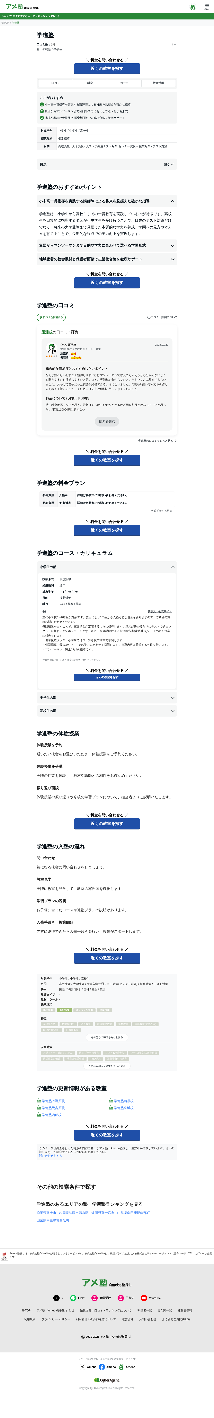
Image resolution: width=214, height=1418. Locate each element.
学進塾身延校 (124, 1108)
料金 (90, 83)
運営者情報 (185, 1310)
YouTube (151, 1298)
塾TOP (5, 22)
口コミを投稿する (51, 317)
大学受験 (101, 1298)
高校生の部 (107, 711)
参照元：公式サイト (160, 611)
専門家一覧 (165, 1310)
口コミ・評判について (162, 317)
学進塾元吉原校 (53, 1108)
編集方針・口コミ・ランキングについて (106, 1310)
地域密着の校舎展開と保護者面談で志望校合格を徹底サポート (107, 259)
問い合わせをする (50, 1155)
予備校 (57, 49)
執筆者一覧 (144, 1310)
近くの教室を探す (107, 68)
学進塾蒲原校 (124, 1101)
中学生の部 (107, 697)
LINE (77, 1298)
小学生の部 (107, 567)
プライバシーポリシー (56, 1319)
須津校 (47, 332)
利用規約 (30, 1319)
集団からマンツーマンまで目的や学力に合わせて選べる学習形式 (107, 245)
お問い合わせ (147, 1319)
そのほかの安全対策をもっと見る (107, 1066)
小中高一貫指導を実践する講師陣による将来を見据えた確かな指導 (107, 201)
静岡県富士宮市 (102, 1213)
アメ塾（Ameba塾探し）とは (55, 1310)
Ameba (88, 1367)
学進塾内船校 (52, 1115)
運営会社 (127, 1319)
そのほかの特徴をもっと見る (107, 1037)
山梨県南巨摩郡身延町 (53, 1220)
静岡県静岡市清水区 (74, 1213)
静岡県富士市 (46, 1213)
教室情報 (158, 83)
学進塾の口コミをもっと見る (157, 441)
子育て (125, 1298)
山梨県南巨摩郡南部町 (133, 1213)
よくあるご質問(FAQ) (176, 1319)
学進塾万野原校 (53, 1101)
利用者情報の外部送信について (96, 1319)
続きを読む (107, 421)
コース (124, 83)
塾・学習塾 (44, 49)
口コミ (55, 83)
